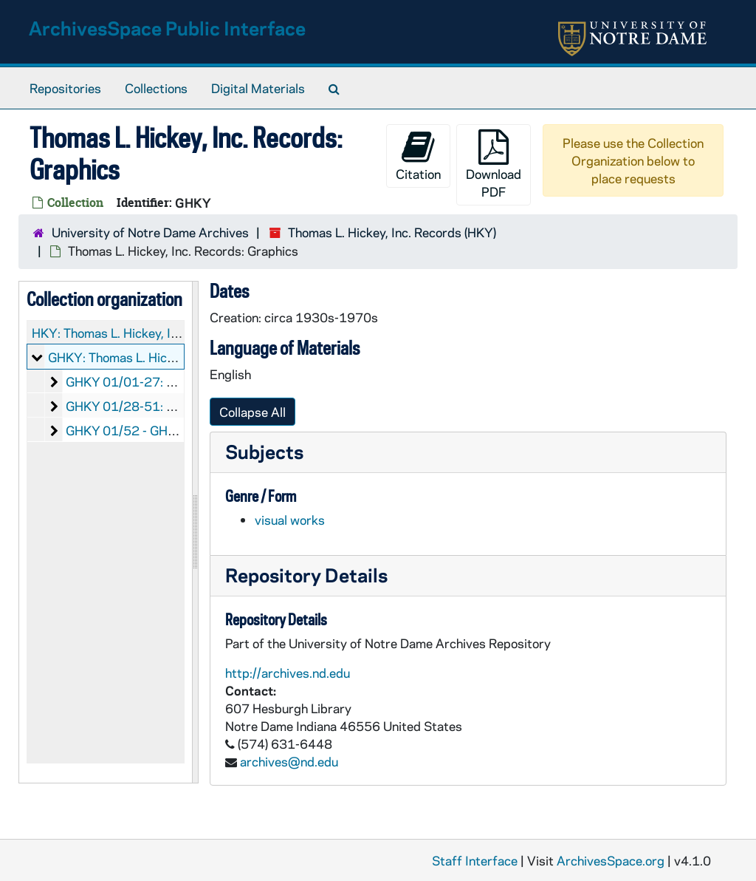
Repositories (65, 88)
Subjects (264, 451)
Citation (418, 155)
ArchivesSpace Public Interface (167, 28)
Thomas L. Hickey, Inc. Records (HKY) (392, 232)
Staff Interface (475, 860)
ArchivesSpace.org (610, 860)
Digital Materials (258, 88)
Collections (156, 88)
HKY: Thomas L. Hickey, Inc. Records (134, 332)
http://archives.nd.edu (287, 672)
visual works (290, 519)
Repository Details (306, 574)
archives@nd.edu (289, 761)
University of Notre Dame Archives (150, 232)
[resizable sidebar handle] (195, 532)
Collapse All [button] (252, 412)
